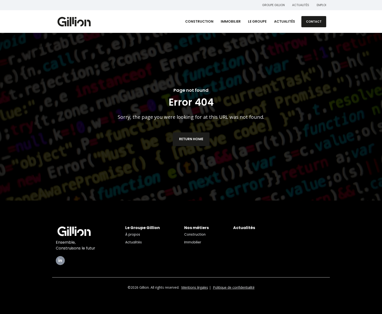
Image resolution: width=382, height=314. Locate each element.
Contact (314, 21)
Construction (199, 21)
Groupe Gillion (273, 5)
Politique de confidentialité (234, 287)
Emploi (321, 5)
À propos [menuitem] (132, 234)
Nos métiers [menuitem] (196, 228)
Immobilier (231, 21)
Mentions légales (194, 287)
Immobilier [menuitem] (192, 242)
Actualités (300, 5)
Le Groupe (257, 21)
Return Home (191, 139)
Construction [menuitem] (195, 234)
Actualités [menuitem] (133, 242)
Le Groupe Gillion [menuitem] (142, 228)
